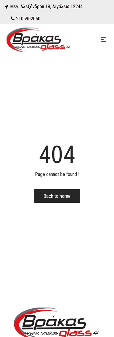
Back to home (57, 196)
